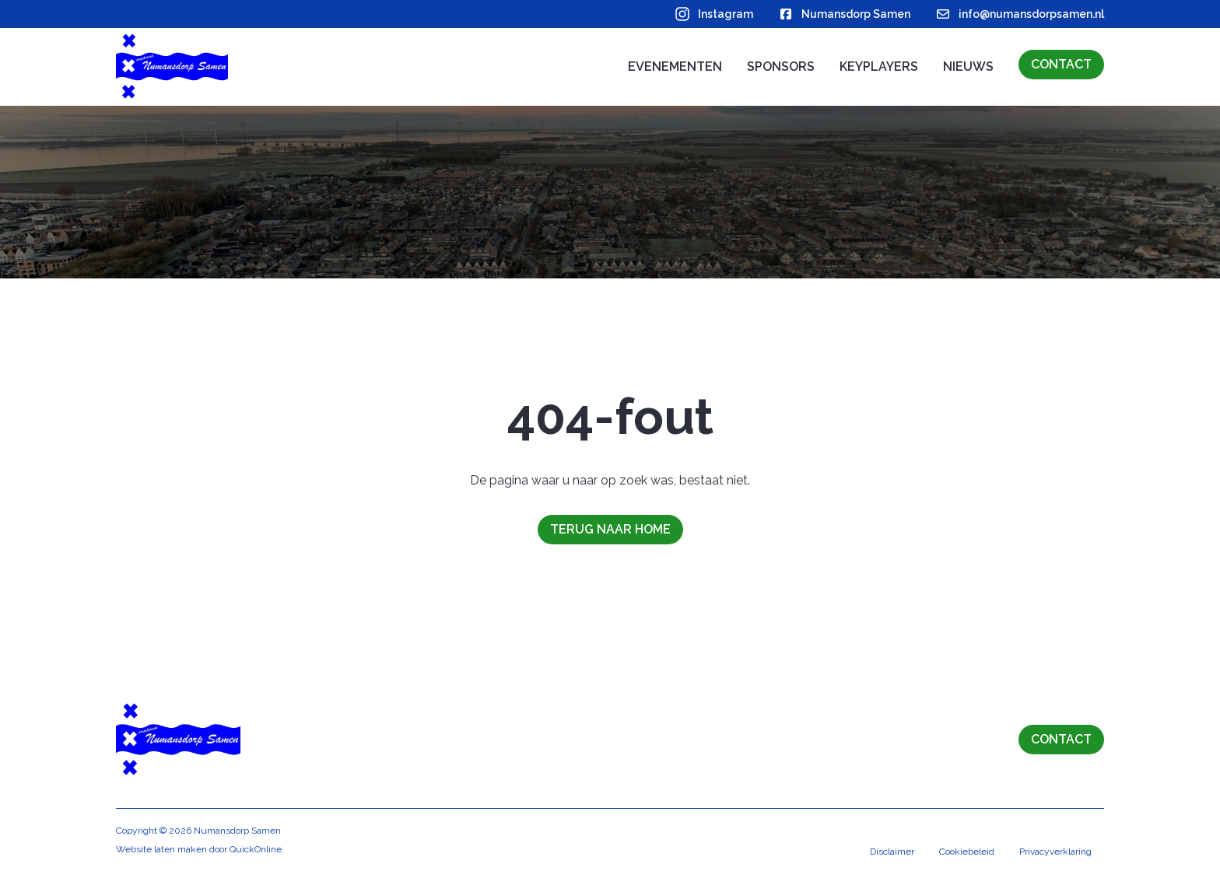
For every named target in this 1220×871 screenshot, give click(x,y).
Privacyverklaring (1055, 851)
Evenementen (675, 66)
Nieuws (968, 66)
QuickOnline (256, 849)
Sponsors (781, 66)
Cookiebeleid (966, 851)
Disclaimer (892, 851)
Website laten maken (161, 849)
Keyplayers (879, 66)
